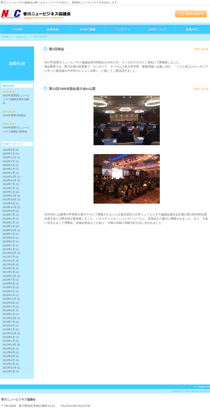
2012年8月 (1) (11, 352)
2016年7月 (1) (11, 279)
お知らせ (21, 36)
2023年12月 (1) (11, 176)
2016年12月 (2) (11, 276)
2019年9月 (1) (11, 211)
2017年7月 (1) (11, 256)
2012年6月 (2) (11, 356)
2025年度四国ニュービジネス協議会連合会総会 (16, 99)
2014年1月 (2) (11, 329)
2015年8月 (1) (11, 302)
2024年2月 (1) (11, 169)
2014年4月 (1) (11, 325)
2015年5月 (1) (11, 310)
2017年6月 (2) (11, 260)
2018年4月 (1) (11, 241)
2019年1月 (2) (11, 226)
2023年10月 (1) (11, 180)
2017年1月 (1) (11, 272)
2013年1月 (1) (11, 341)
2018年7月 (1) (11, 234)
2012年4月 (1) (11, 360)
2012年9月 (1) (11, 348)
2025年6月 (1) (11, 150)
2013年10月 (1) (11, 333)
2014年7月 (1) (11, 322)
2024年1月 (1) (11, 173)
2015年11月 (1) (11, 298)
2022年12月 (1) (11, 195)
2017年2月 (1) (11, 268)
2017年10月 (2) (11, 253)
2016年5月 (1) (11, 287)
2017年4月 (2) (11, 264)
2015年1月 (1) (11, 314)
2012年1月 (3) (11, 364)
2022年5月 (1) (11, 203)
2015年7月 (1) (11, 306)
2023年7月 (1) (11, 184)
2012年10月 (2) (11, 344)
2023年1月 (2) (11, 192)
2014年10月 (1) (11, 318)
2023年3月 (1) (11, 188)
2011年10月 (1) (11, 367)
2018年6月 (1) (11, 237)
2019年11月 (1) (11, 207)
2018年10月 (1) (11, 230)
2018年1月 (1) (11, 249)
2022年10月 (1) (11, 199)
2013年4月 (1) (11, 337)
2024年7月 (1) (11, 161)
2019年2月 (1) (11, 222)
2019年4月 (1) (11, 218)
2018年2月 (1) (11, 245)
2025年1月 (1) (11, 153)
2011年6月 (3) (11, 371)
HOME (6, 36)
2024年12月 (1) (11, 157)
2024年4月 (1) (11, 165)
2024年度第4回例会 (14, 115)
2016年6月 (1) (11, 283)
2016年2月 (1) (11, 291)
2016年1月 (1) (11, 295)
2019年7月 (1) (11, 214)
